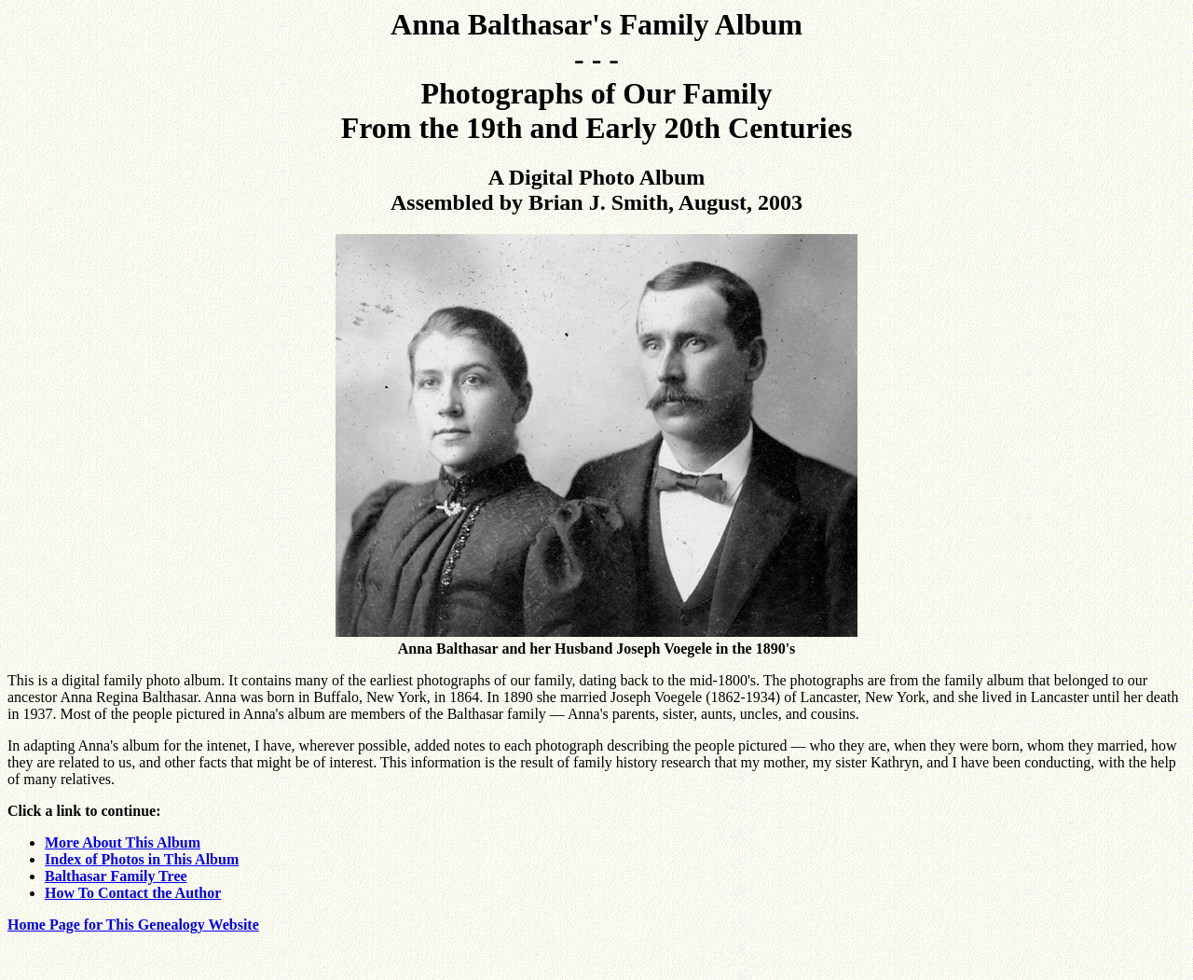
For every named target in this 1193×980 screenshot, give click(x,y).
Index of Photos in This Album (142, 859)
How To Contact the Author (133, 893)
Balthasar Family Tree (116, 876)
